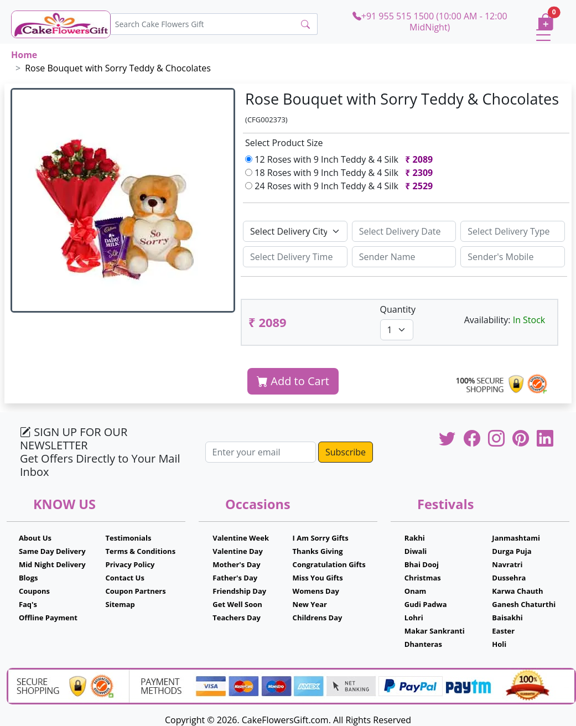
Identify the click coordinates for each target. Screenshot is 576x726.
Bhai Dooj (421, 564)
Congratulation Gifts (329, 564)
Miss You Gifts (318, 578)
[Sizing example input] (404, 231)
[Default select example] (295, 231)
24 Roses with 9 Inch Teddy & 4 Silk (341, 186)
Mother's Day (236, 564)
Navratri (507, 564)
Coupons (34, 591)
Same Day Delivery (52, 551)
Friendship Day (239, 591)
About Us (35, 538)
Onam (415, 591)
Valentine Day (237, 551)
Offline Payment (48, 618)
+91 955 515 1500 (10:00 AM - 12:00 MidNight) (429, 21)
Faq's (28, 604)
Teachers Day (236, 618)
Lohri (413, 618)
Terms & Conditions (141, 551)
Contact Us (125, 578)
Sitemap (120, 604)
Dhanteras (423, 644)
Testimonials (129, 538)
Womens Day (316, 591)
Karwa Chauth (517, 591)
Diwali (415, 551)
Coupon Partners (136, 591)
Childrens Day (318, 618)
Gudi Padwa (425, 604)
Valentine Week (240, 538)
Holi (499, 644)
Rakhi (414, 538)
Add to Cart (293, 381)
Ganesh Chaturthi (524, 604)
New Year (310, 604)
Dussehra (509, 578)
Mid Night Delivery (52, 564)
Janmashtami (516, 538)
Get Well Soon (237, 604)
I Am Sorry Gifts (321, 538)
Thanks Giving (318, 551)
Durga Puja (511, 551)
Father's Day (234, 578)
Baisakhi (507, 618)
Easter (503, 631)
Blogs (28, 578)
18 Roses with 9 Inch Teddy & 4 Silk (341, 173)
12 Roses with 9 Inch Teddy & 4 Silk (341, 159)
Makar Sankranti (434, 631)
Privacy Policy (130, 564)
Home (24, 55)
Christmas (422, 578)
